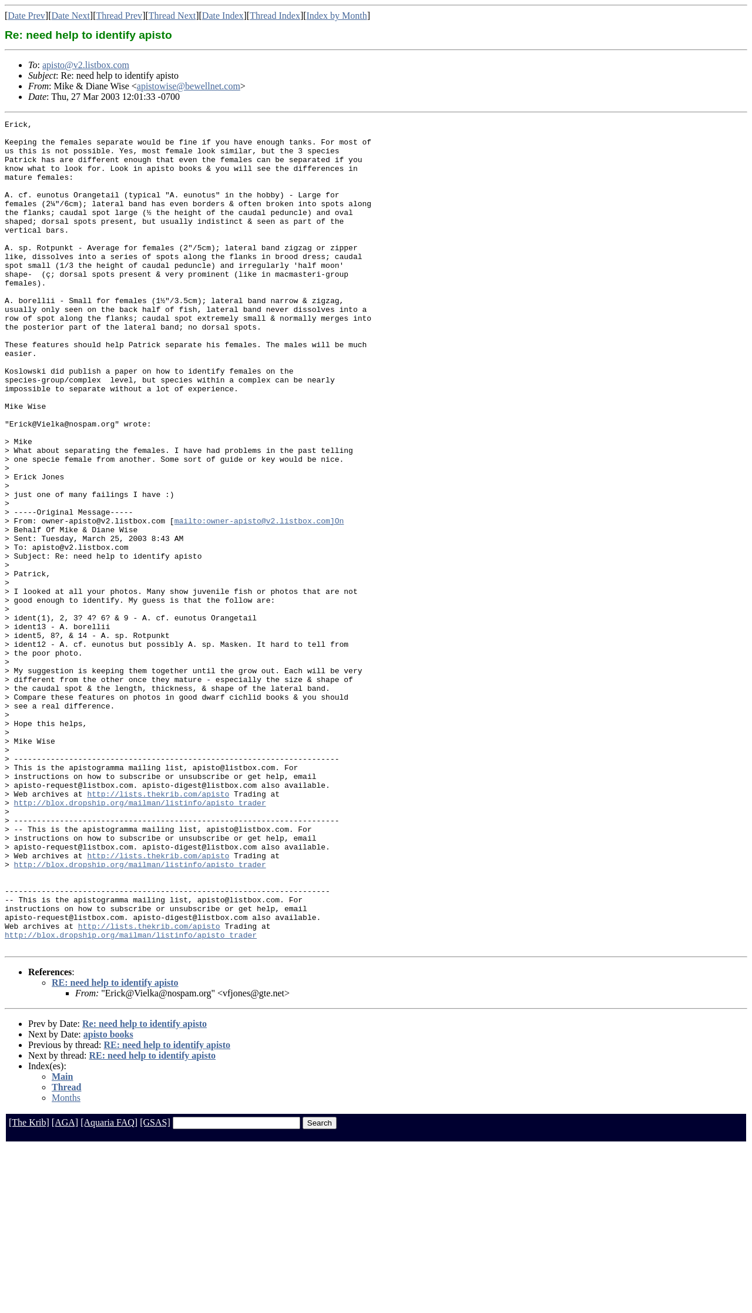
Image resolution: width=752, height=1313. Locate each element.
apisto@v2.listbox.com (85, 65)
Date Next (71, 16)
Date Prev (26, 16)
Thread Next (172, 16)
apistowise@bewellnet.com (188, 86)
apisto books (108, 1200)
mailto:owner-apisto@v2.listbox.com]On (259, 601)
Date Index (223, 16)
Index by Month (337, 16)
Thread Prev (119, 16)
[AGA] (65, 1288)
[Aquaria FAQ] (108, 1288)
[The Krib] (29, 1288)
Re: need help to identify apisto (144, 1189)
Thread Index (275, 16)
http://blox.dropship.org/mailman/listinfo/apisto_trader (140, 940)
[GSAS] (155, 1288)
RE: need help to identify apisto (115, 1148)
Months (66, 1263)
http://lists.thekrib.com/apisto (158, 929)
